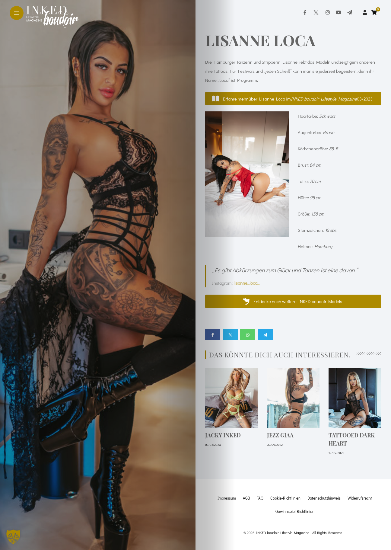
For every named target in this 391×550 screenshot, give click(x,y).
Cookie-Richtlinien (285, 497)
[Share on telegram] (265, 334)
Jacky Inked (223, 435)
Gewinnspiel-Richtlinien (294, 511)
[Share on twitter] (230, 334)
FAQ (260, 497)
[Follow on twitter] (316, 12)
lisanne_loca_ (246, 283)
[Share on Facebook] (212, 334)
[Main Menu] (16, 13)
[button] (293, 98)
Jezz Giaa (280, 435)
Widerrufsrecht (360, 497)
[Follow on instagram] (328, 12)
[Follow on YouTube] (338, 12)
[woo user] (365, 12)
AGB (246, 497)
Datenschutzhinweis (324, 497)
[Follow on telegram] (349, 12)
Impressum (227, 497)
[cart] (374, 12)
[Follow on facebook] (305, 12)
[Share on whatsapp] (247, 334)
